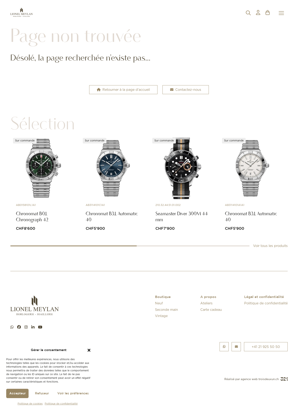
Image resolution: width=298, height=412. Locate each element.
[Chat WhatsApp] (12, 327)
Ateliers (206, 303)
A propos (208, 297)
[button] (89, 350)
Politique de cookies (30, 403)
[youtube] (40, 327)
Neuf (159, 303)
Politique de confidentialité (61, 403)
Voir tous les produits (270, 246)
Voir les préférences (73, 393)
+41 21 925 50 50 (266, 347)
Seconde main (166, 309)
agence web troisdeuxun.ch (264, 379)
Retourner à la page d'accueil (123, 89)
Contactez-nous (185, 89)
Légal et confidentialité (264, 297)
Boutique (163, 297)
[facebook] (19, 327)
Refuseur (42, 393)
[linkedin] (33, 327)
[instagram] (26, 327)
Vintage (161, 316)
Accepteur (17, 393)
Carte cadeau (211, 309)
